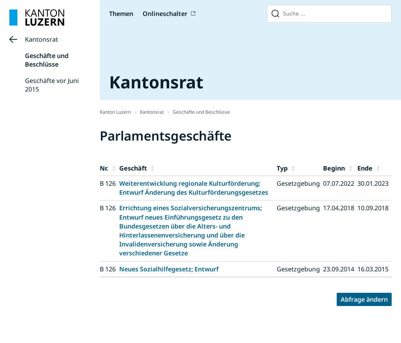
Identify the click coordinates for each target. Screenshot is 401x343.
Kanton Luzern (115, 112)
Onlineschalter (165, 13)
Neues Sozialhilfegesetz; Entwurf (169, 269)
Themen (121, 13)
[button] (113, 168)
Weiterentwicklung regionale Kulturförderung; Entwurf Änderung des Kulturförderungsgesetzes (193, 188)
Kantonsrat (41, 39)
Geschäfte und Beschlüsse (47, 60)
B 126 (108, 183)
